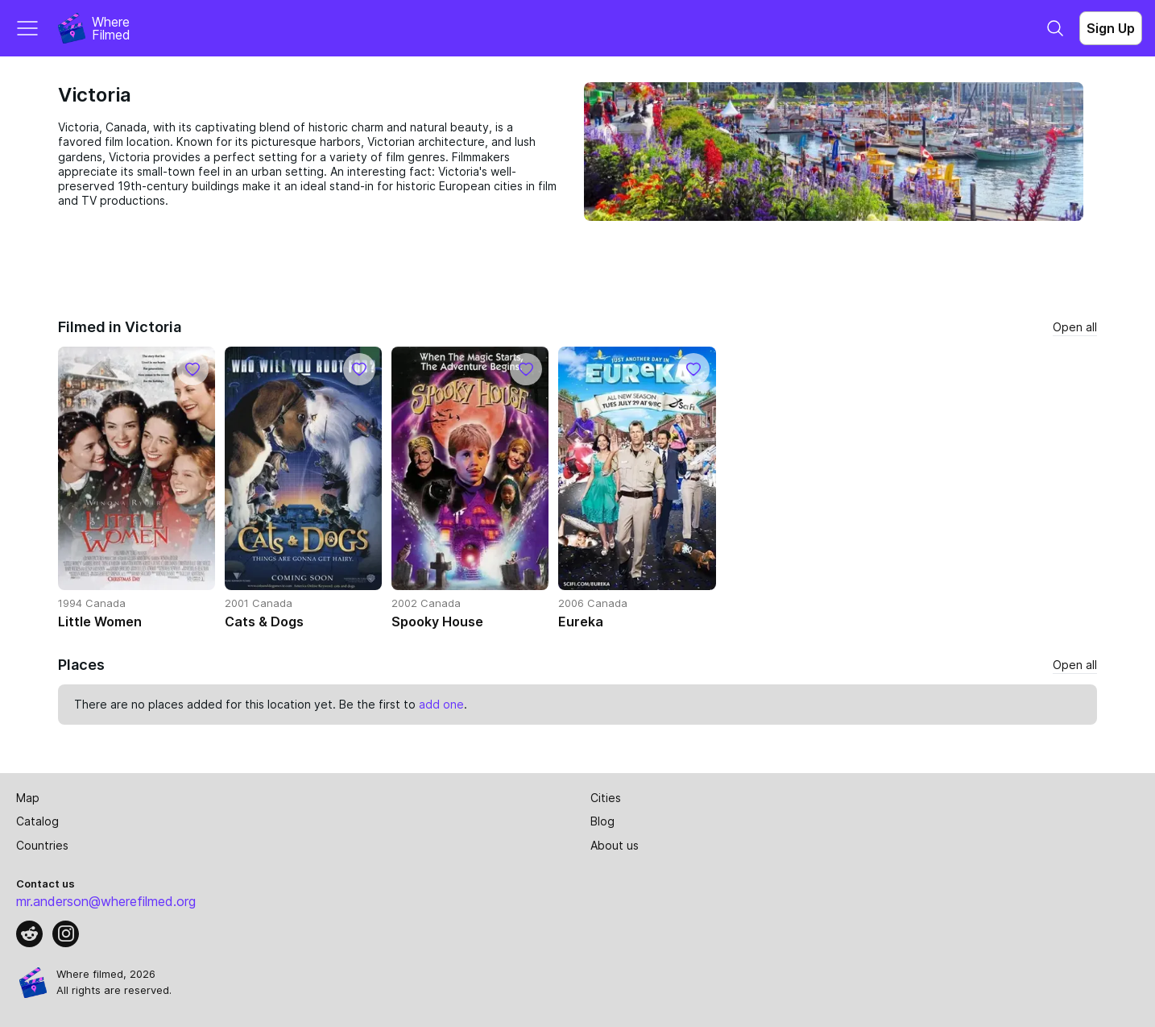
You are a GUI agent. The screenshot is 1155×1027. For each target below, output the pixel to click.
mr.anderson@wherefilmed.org (106, 901)
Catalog (37, 821)
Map (27, 798)
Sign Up (1111, 28)
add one (441, 704)
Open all (1075, 327)
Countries (42, 845)
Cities (605, 798)
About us (614, 845)
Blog (602, 821)
